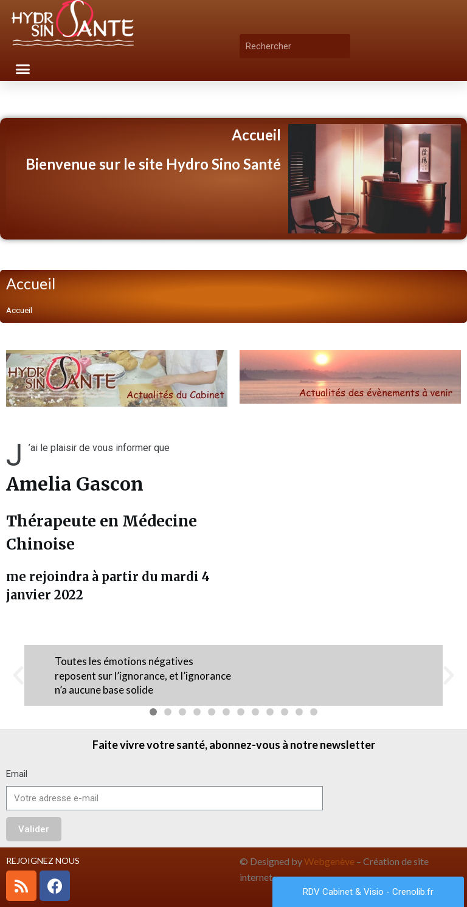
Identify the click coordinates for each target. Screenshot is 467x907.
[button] (23, 69)
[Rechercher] (341, 46)
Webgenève (329, 861)
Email (16, 773)
